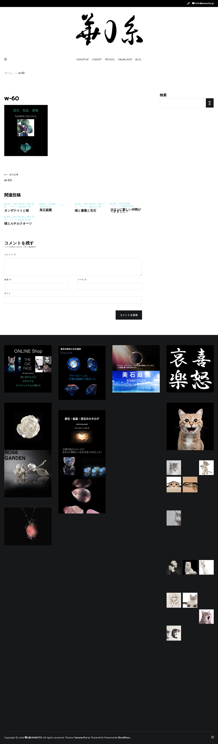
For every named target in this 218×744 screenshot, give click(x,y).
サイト (7, 293)
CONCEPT (97, 60)
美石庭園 (46, 210)
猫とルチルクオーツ (18, 223)
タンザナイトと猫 (16, 210)
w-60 (38, 178)
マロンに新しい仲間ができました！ (125, 210)
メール (82, 279)
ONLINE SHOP (125, 60)
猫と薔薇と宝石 (85, 210)
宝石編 (52, 204)
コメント (10, 254)
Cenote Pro (80, 738)
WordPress (124, 738)
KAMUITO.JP (83, 60)
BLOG (138, 60)
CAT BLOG (19, 204)
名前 (8, 279)
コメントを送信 (129, 315)
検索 (163, 95)
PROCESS (109, 60)
